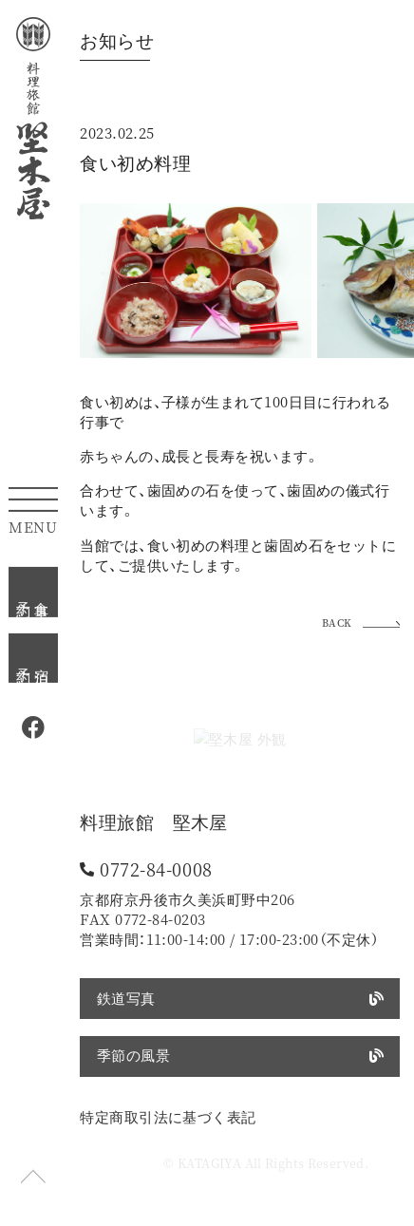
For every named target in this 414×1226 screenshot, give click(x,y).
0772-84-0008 (156, 869)
